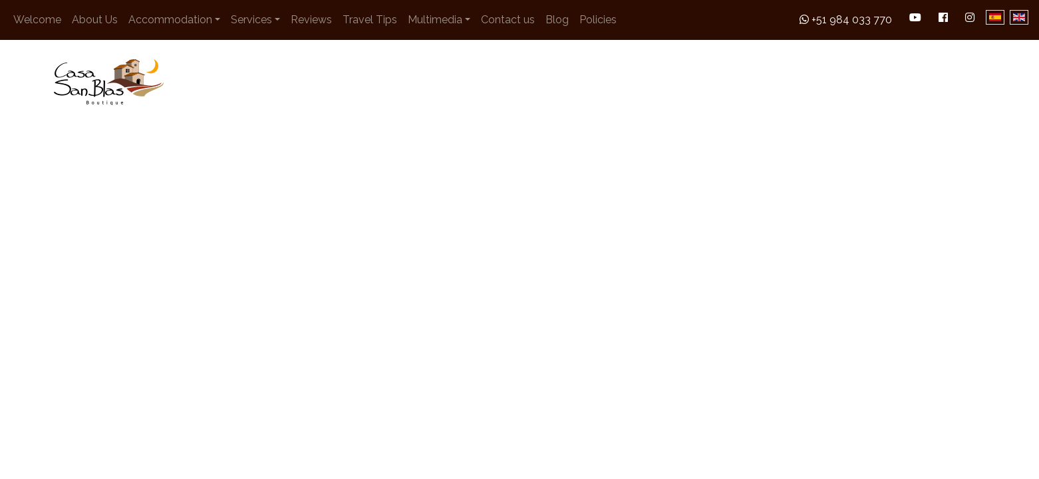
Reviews (311, 19)
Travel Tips (370, 19)
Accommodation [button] (170, 19)
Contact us (508, 19)
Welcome (37, 19)
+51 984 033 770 (846, 19)
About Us (95, 19)
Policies (598, 19)
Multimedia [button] (435, 19)
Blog (557, 19)
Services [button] (251, 19)
